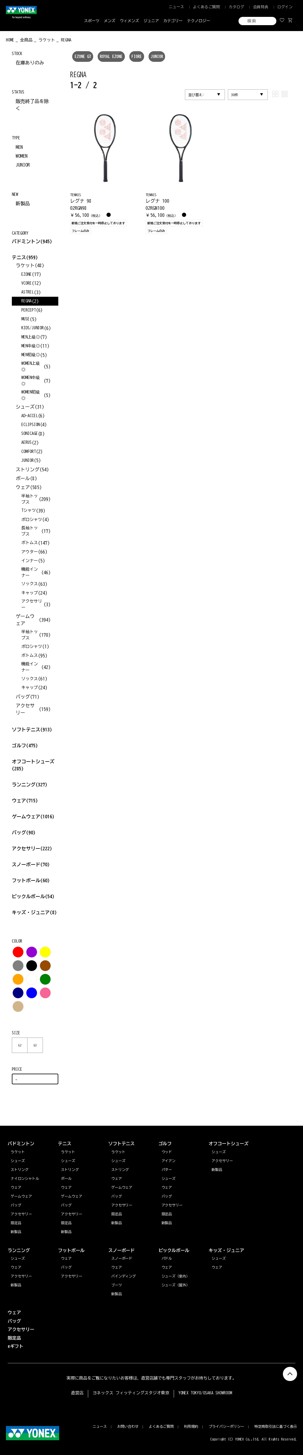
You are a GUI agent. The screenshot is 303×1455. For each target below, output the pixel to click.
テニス (19, 257)
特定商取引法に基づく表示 (275, 1426)
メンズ (109, 21)
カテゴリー (173, 21)
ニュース (176, 7)
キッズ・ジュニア (34, 912)
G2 (19, 1045)
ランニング (29, 784)
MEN (19, 147)
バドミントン (26, 241)
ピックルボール (33, 896)
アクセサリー (32, 848)
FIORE (136, 56)
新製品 (23, 203)
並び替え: (196, 94)
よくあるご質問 (206, 7)
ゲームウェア (33, 816)
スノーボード (31, 864)
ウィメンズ (129, 21)
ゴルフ (25, 745)
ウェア (25, 800)
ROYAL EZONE (111, 56)
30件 (234, 94)
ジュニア (151, 21)
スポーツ (91, 21)
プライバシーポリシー (226, 1426)
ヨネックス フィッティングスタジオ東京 (131, 1393)
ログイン (285, 7)
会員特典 (260, 7)
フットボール (31, 880)
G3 (35, 1045)
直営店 (77, 1393)
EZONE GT (83, 56)
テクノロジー (198, 21)
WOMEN (22, 156)
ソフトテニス (32, 729)
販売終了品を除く (32, 105)
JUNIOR (157, 56)
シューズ (18, 1258)
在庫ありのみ (30, 62)
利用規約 (191, 1426)
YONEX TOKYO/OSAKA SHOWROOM (205, 1393)
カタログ (236, 7)
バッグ (24, 832)
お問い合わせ (127, 1426)
